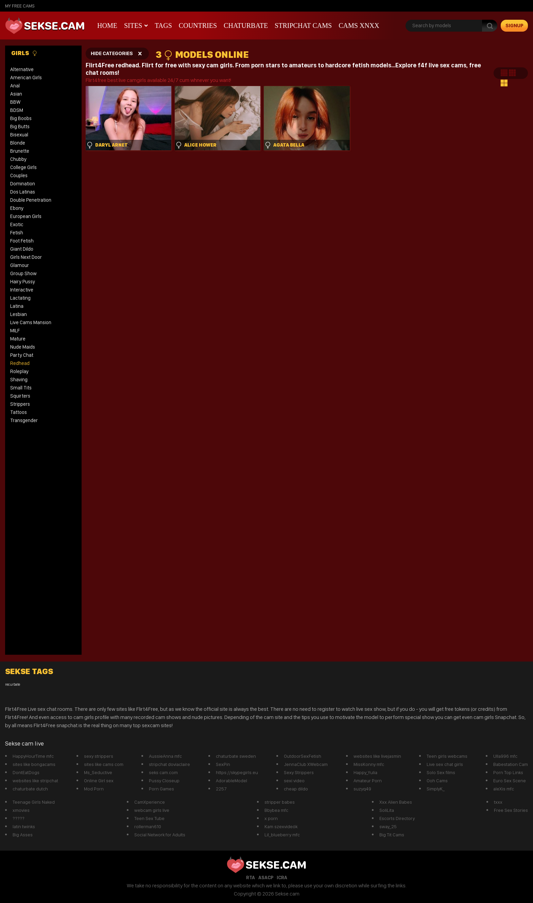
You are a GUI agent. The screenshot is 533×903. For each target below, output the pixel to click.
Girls (24, 53)
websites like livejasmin (377, 756)
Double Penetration (30, 200)
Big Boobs (21, 118)
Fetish (16, 233)
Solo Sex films (441, 772)
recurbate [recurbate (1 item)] (12, 684)
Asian (16, 94)
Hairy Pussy (22, 282)
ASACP (265, 877)
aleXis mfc (503, 788)
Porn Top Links (508, 772)
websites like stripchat (35, 780)
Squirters (20, 396)
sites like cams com (103, 764)
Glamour (19, 265)
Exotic (16, 224)
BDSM (16, 110)
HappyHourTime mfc (33, 756)
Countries (198, 25)
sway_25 (388, 826)
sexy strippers (98, 756)
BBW (15, 102)
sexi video (294, 780)
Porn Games (161, 788)
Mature (17, 339)
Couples (19, 175)
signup (514, 25)
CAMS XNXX (359, 25)
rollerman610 (147, 826)
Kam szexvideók (280, 826)
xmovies (21, 810)
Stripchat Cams (303, 25)
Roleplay (19, 371)
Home (107, 25)
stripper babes (279, 802)
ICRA (282, 877)
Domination (22, 184)
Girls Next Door (26, 257)
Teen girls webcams (447, 756)
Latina (16, 306)
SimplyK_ (436, 788)
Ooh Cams (437, 780)
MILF (15, 331)
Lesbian (18, 314)
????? (18, 818)
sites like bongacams (34, 764)
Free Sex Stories (511, 810)
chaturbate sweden (236, 756)
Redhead (20, 363)
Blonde (17, 143)
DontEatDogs (26, 772)
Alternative (22, 69)
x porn (271, 818)
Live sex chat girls (445, 764)
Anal (15, 86)
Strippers (20, 404)
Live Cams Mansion (30, 322)
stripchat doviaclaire (169, 764)
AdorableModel (231, 780)
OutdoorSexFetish (302, 756)
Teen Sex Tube (149, 818)
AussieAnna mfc (165, 756)
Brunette (19, 151)
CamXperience (149, 802)
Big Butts (20, 126)
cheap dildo (296, 788)
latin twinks (24, 826)
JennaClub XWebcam (306, 764)
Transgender (24, 420)
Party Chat (21, 355)
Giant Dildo (21, 249)
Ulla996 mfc (505, 756)
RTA (250, 877)
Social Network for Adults (159, 834)
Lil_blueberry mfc (282, 834)
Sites (133, 25)
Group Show (23, 273)
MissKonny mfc (369, 764)
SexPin (223, 764)
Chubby (18, 159)
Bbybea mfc (276, 810)
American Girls (26, 77)
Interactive (21, 290)
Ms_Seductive (98, 772)
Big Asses (23, 834)
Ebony (16, 208)
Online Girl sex (99, 780)
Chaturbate (246, 25)
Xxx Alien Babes (395, 802)
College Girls (23, 167)
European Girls (25, 216)
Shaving (19, 380)
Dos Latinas (22, 192)
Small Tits (21, 388)
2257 (221, 788)
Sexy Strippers (299, 772)
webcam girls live (151, 810)
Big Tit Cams (391, 834)
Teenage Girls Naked (34, 802)
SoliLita (386, 810)
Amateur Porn (368, 780)
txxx (498, 802)
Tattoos (18, 412)
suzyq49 (362, 788)
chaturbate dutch (30, 788)
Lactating (20, 298)
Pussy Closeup (164, 780)
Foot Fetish (22, 241)
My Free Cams (20, 6)
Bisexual (19, 135)
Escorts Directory (397, 818)
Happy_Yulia (365, 772)
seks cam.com (163, 772)
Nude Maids (22, 347)
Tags (163, 25)
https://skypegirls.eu (237, 772)
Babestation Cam (510, 764)
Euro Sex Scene (509, 780)
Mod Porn (94, 788)
